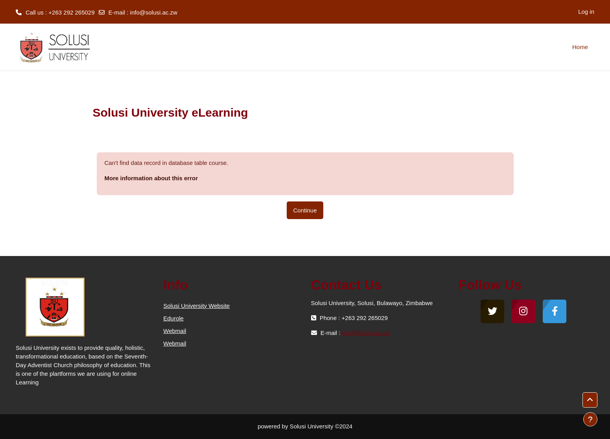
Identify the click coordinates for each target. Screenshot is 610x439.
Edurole (173, 318)
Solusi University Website (196, 305)
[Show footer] (590, 419)
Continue (305, 210)
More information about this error (151, 178)
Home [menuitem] (580, 47)
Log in (586, 11)
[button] (589, 400)
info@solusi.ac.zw (153, 12)
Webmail (174, 330)
